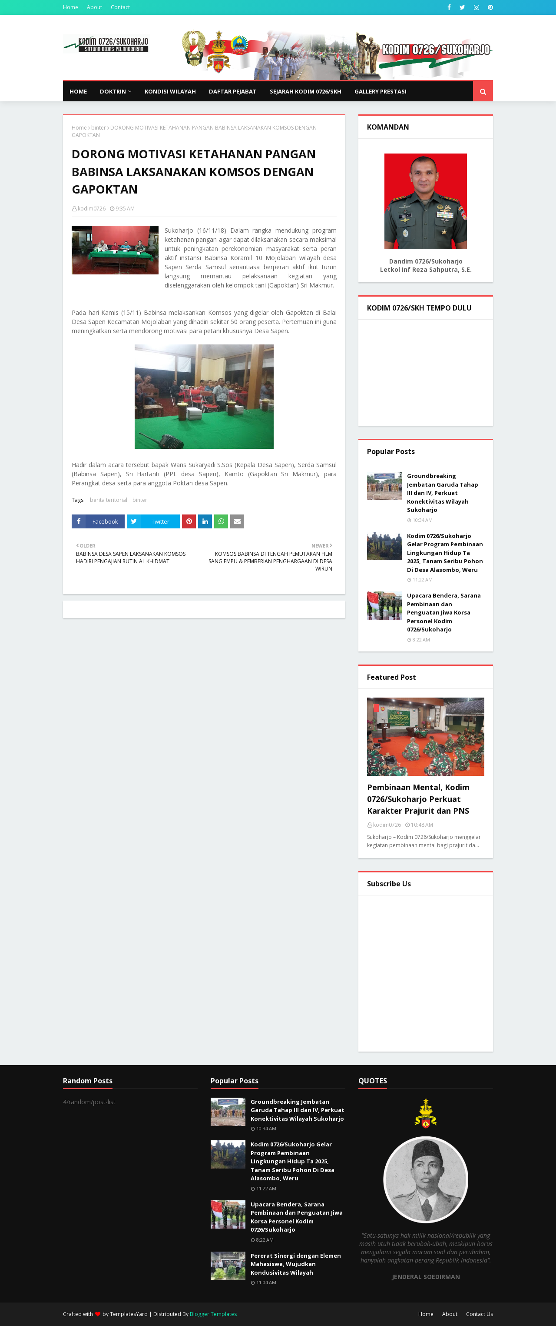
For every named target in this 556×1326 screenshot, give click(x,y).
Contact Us (479, 1314)
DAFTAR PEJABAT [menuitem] (233, 91)
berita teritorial (108, 500)
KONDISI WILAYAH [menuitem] (170, 91)
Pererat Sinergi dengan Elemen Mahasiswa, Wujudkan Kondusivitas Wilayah (296, 1264)
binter (98, 127)
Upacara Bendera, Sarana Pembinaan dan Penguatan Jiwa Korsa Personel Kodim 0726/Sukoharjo (444, 612)
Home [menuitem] (78, 91)
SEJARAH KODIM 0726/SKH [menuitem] (305, 91)
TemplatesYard (129, 1314)
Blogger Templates (213, 1314)
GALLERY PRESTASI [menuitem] (380, 91)
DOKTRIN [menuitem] (113, 91)
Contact (120, 7)
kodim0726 (92, 208)
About (94, 7)
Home (70, 7)
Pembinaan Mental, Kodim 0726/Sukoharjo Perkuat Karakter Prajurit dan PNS (418, 799)
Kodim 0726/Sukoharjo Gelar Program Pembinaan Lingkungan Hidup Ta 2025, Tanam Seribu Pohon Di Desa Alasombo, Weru (445, 553)
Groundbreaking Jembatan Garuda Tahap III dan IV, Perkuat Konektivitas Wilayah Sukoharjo (442, 493)
